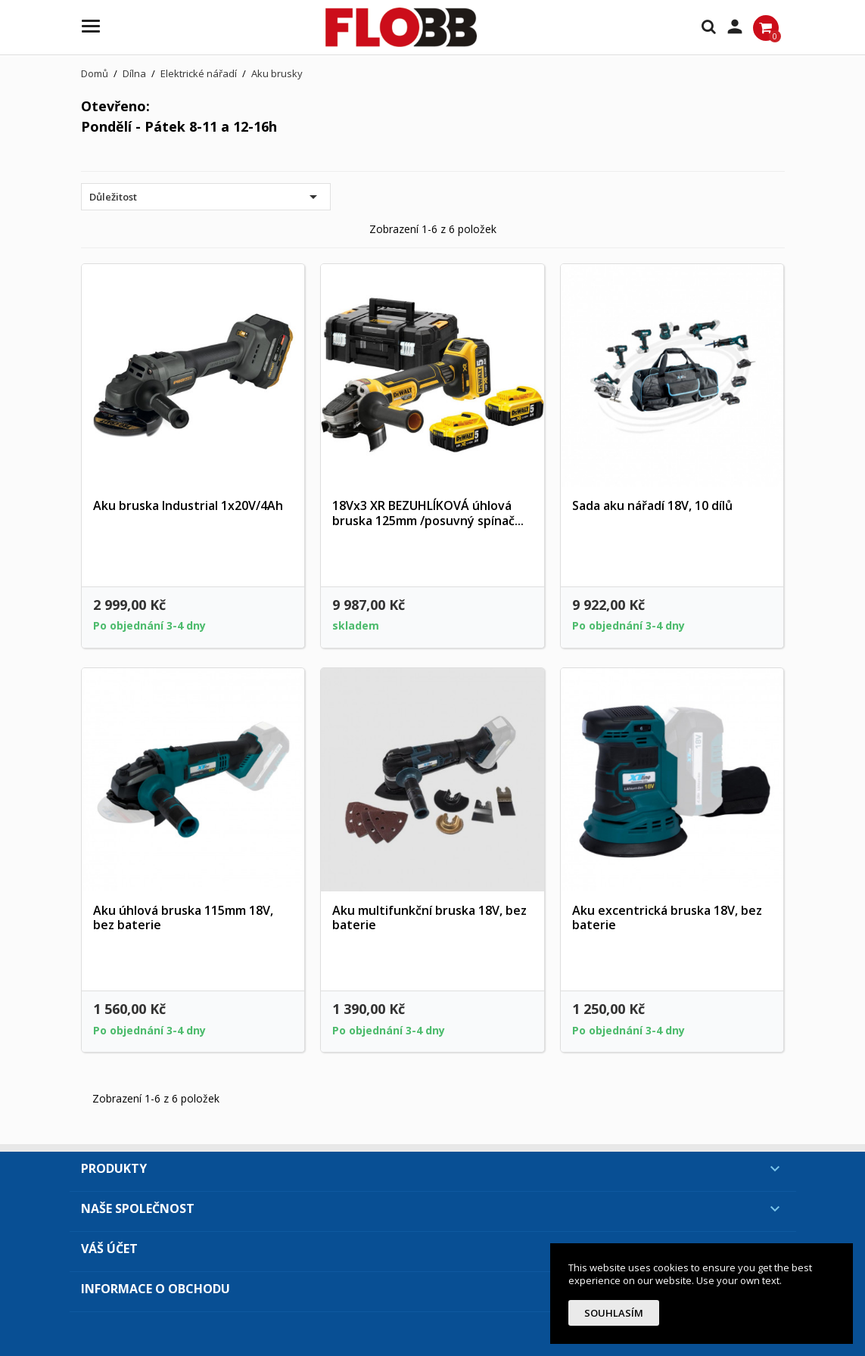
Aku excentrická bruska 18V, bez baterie (667, 918)
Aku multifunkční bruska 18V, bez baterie (429, 918)
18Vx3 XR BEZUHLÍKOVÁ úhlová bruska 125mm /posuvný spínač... (428, 513)
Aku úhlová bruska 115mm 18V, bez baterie (183, 918)
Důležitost (205, 197)
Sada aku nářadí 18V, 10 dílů (652, 505)
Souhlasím (613, 1313)
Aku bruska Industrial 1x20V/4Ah (188, 505)
